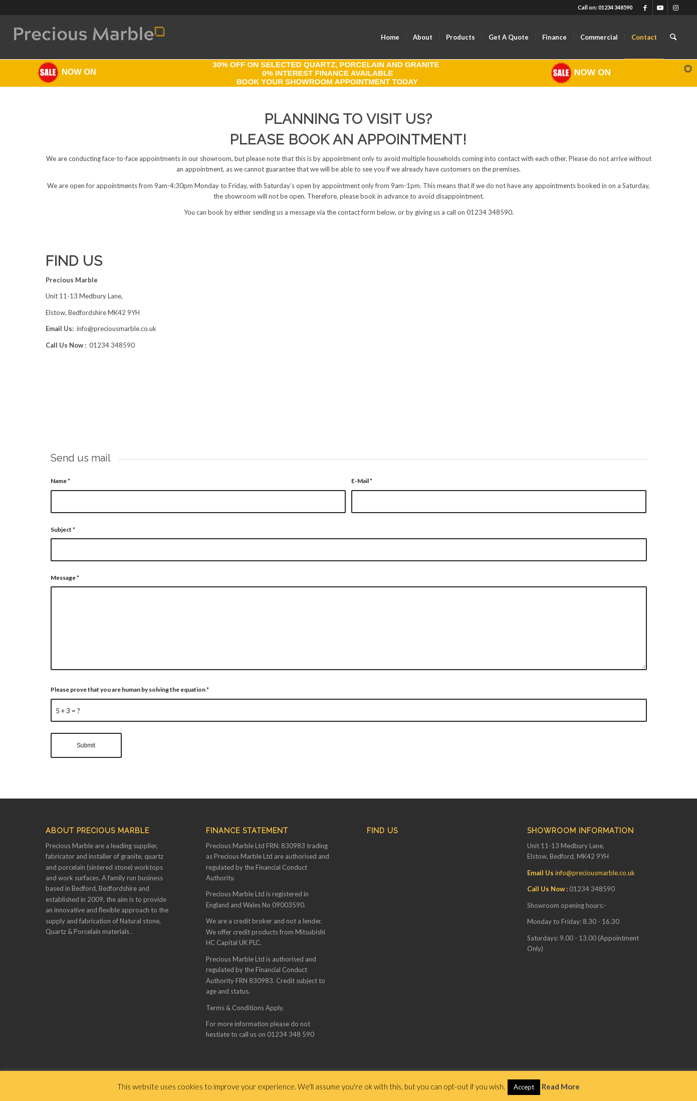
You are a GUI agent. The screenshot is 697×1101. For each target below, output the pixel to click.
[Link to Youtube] (660, 7)
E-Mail (361, 481)
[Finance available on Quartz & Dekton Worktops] (89, 37)
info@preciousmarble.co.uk (116, 329)
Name (60, 481)
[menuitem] (390, 37)
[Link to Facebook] (645, 7)
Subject (63, 529)
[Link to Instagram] (675, 7)
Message (65, 577)
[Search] (673, 37)
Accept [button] (524, 1087)
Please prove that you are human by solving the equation (130, 689)
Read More (561, 1086)
